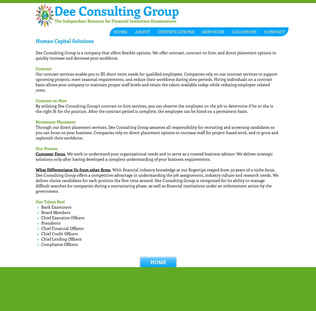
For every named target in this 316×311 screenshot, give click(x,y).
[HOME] (158, 262)
